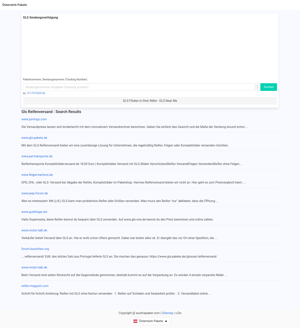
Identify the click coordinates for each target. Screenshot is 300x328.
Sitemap (167, 313)
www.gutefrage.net (34, 212)
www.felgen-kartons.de (37, 175)
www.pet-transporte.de (36, 156)
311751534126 (36, 93)
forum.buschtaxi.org (35, 249)
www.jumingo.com (34, 119)
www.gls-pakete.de (34, 138)
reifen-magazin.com (35, 286)
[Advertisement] (150, 48)
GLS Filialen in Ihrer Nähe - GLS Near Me (150, 101)
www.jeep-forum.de (34, 193)
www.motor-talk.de (34, 230)
